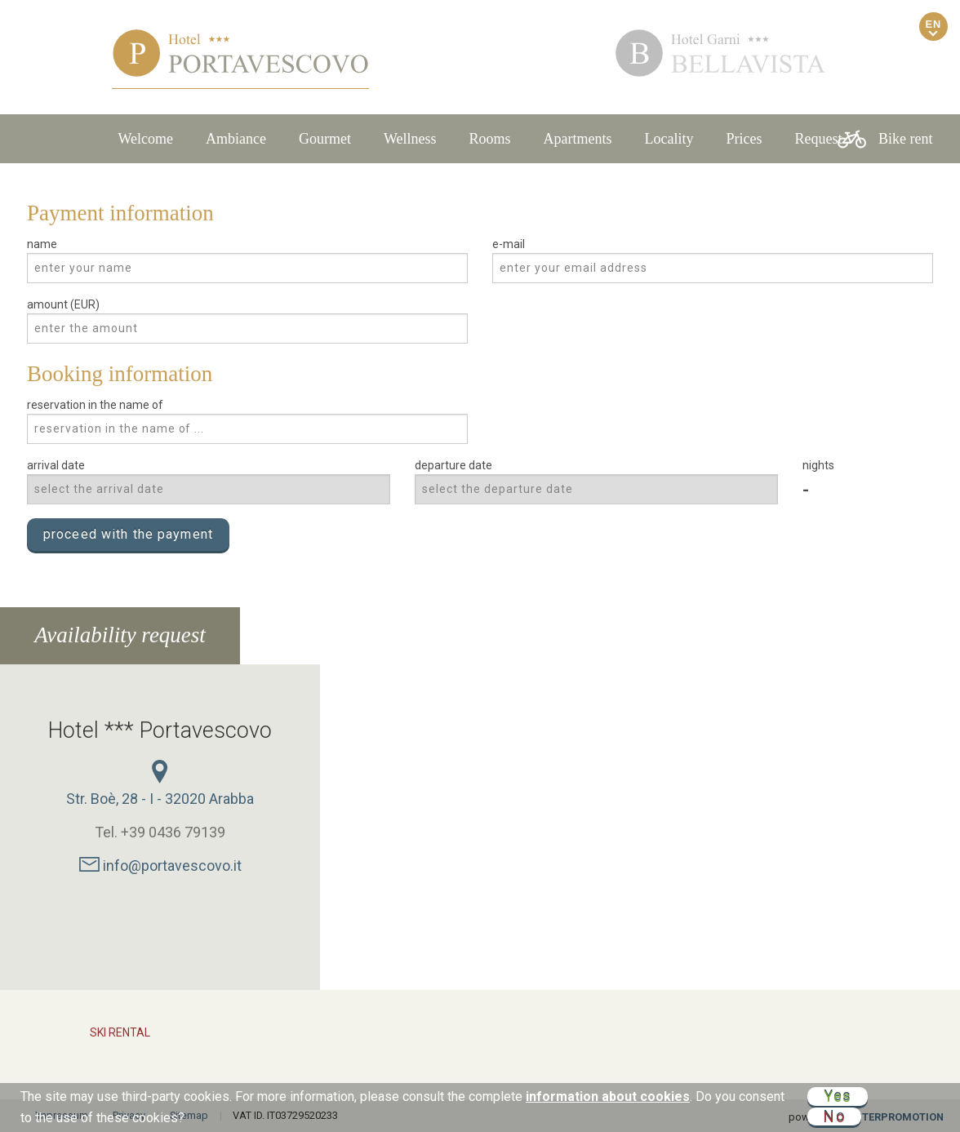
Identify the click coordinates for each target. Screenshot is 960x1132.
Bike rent (885, 139)
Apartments (578, 139)
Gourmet (325, 139)
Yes (837, 1096)
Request (818, 139)
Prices (744, 139)
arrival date (56, 465)
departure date (453, 465)
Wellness (410, 139)
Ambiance (236, 139)
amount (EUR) (63, 304)
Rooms (490, 139)
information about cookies (608, 1096)
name (42, 244)
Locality (669, 139)
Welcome (145, 139)
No (834, 1116)
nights (818, 465)
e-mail (508, 244)
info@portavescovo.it (160, 865)
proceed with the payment (128, 534)
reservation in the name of (95, 404)
